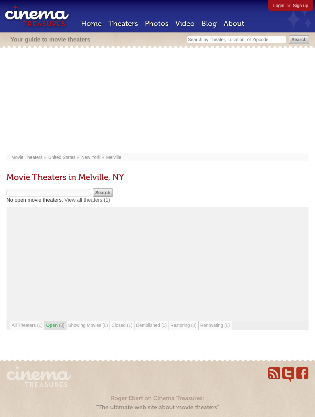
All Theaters (27, 325)
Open (55, 325)
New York (90, 157)
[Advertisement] (157, 101)
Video (185, 23)
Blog (209, 23)
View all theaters (87, 200)
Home (91, 23)
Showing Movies (88, 325)
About (234, 23)
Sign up (300, 5)
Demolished (151, 325)
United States (62, 157)
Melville (114, 157)
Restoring (183, 325)
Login (278, 5)
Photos (157, 23)
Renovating (215, 325)
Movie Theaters (26, 157)
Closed (122, 325)
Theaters (123, 23)
